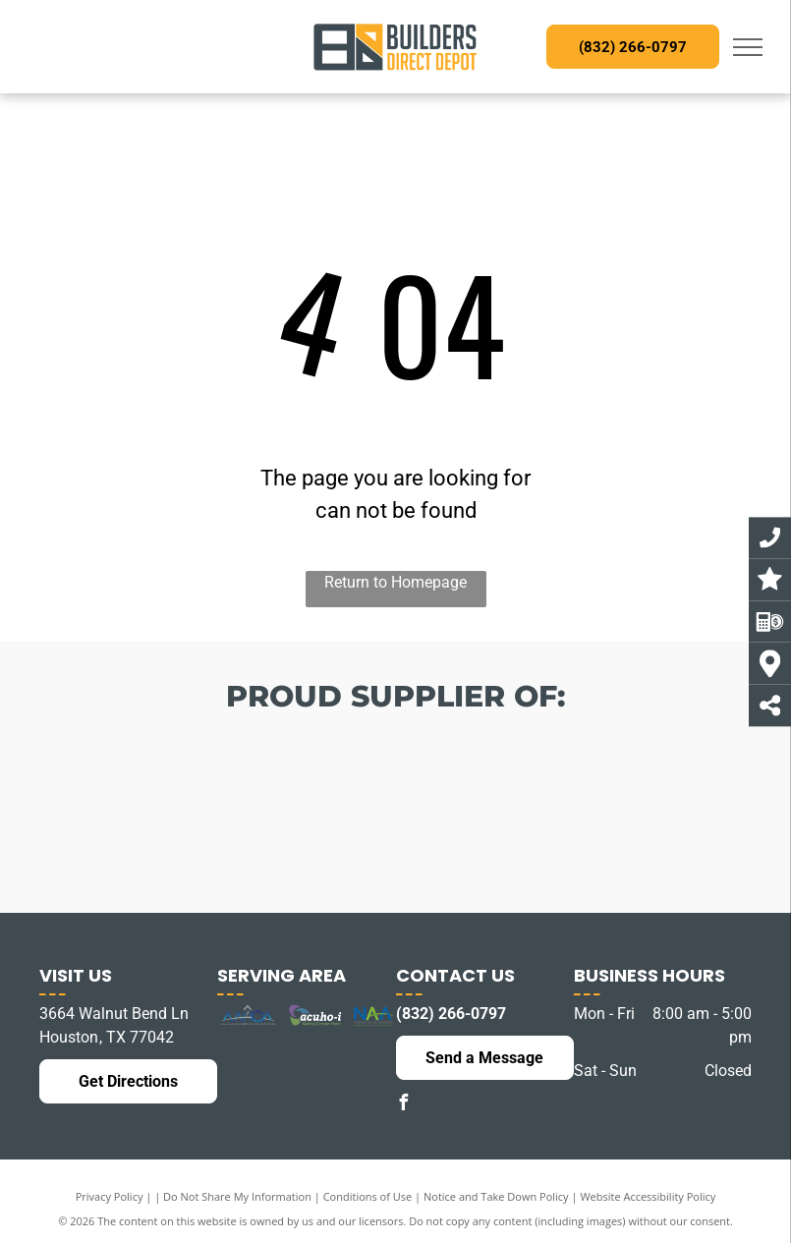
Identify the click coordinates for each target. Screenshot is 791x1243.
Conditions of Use (368, 1196)
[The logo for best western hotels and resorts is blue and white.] (395, 833)
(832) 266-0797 (451, 1013)
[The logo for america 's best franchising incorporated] (132, 808)
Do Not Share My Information (237, 1196)
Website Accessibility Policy (647, 1196)
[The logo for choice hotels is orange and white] (263, 823)
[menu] (747, 47)
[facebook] (404, 1105)
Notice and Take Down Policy (496, 1196)
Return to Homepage (395, 582)
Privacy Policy (109, 1196)
